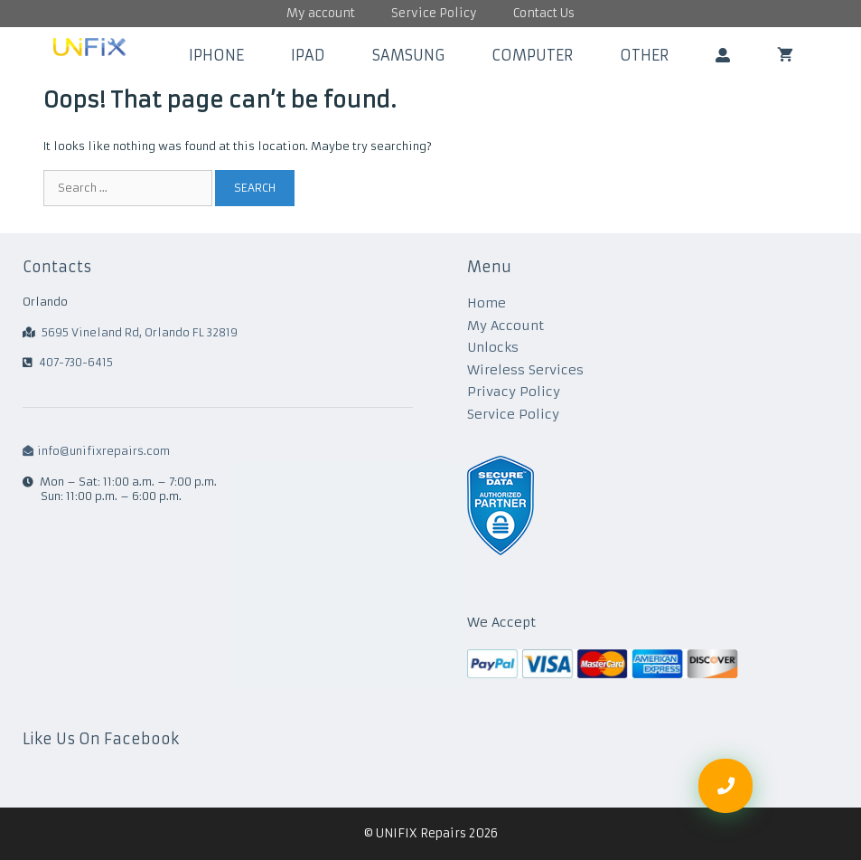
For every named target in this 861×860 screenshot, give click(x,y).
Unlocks (493, 347)
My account (320, 13)
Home (486, 303)
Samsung (408, 55)
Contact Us (544, 13)
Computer (532, 55)
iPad (308, 55)
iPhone (216, 55)
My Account (505, 325)
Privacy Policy (513, 391)
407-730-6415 (76, 362)
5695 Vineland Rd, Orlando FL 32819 (140, 332)
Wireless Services (525, 370)
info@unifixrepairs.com (96, 451)
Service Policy (434, 13)
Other (644, 55)
